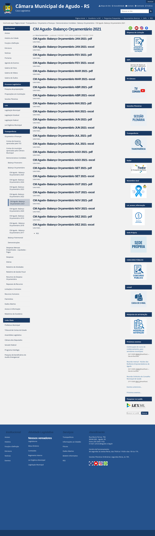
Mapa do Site (106, 6)
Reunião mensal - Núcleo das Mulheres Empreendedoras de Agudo (138, 364)
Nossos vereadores (40, 438)
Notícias (8, 456)
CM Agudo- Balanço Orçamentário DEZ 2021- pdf (62, 216)
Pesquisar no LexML (135, 399)
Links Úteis (9, 320)
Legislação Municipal (36, 465)
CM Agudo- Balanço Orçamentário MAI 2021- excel (63, 111)
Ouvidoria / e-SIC (94, 18)
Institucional (10, 28)
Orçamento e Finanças (46, 23)
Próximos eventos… (134, 392)
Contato (131, 6)
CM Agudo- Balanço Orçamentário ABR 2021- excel (64, 95)
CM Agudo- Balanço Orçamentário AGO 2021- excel (64, 160)
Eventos (8, 460)
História (8, 442)
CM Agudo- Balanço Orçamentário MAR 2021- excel (64, 79)
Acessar (150, 1)
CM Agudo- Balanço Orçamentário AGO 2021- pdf (62, 151)
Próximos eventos (134, 342)
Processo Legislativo (13, 84)
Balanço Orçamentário (85, 23)
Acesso (7, 437)
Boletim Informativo (70, 456)
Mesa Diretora (33, 446)
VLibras (150, 6)
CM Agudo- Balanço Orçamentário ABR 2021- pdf (62, 87)
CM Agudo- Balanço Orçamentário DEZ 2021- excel (63, 224)
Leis (6, 105)
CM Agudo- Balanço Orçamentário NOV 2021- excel (64, 208)
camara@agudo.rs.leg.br (103, 444)
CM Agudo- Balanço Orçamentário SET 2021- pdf (62, 168)
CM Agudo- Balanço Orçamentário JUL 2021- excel (63, 143)
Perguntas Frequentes (112, 18)
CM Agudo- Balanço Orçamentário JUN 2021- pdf (62, 119)
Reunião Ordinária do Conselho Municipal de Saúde (138, 377)
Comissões (32, 451)
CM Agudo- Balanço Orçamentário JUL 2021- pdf (62, 135)
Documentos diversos (132, 18)
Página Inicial (80, 18)
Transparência (31, 23)
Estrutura (8, 451)
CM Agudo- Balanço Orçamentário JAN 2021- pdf (62, 38)
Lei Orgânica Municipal (36, 460)
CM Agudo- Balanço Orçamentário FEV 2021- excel (63, 62)
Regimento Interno (35, 455)
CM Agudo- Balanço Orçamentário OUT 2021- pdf (62, 184)
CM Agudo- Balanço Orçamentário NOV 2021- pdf (62, 200)
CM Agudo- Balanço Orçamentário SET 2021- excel (63, 176)
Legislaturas (32, 441)
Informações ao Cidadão (72, 442)
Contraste (140, 6)
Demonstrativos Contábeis (66, 23)
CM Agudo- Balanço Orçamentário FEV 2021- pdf (62, 54)
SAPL (145, 18)
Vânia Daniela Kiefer (41, 35)
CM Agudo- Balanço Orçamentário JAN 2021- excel (63, 46)
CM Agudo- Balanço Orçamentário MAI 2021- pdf (62, 103)
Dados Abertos (68, 451)
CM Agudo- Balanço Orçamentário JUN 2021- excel (63, 127)
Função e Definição (12, 446)
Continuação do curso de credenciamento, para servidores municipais (136, 349)
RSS (151, 18)
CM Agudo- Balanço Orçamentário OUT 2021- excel (64, 192)
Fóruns (65, 446)
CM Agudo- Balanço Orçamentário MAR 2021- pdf (63, 71)
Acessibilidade (119, 6)
